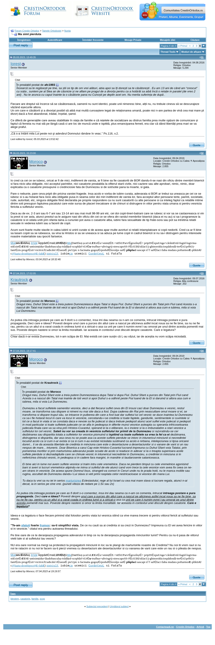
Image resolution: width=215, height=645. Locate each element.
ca (71, 253)
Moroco (36, 161)
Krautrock (19, 279)
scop (42, 598)
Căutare (194, 40)
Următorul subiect (119, 606)
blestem (15, 598)
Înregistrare (24, 40)
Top (208, 626)
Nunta (67, 30)
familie (34, 598)
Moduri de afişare (191, 51)
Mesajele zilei (167, 40)
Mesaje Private (133, 40)
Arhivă (200, 626)
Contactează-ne (165, 626)
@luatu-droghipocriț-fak (28, 253)
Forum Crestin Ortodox (27, 30)
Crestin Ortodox (185, 626)
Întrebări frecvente (93, 40)
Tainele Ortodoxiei (51, 30)
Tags (13, 593)
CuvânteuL (96, 253)
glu (69, 243)
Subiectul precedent (97, 606)
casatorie (25, 598)
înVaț (34, 243)
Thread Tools (168, 51)
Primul (182, 46)
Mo (13, 243)
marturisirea (73, 480)
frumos (45, 525)
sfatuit (25, 525)
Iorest (16, 63)
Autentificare (54, 40)
